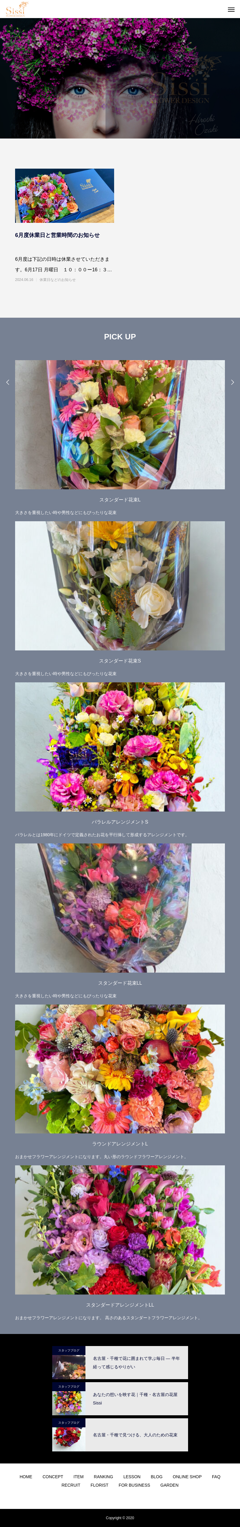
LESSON (132, 1476)
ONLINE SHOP (187, 1476)
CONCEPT (53, 1476)
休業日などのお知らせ (58, 280)
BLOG (156, 1476)
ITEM (78, 1476)
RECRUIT (71, 1485)
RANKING (103, 1476)
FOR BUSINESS (134, 1485)
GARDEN (169, 1485)
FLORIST (99, 1485)
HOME (26, 1476)
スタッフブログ (68, 1350)
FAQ (216, 1476)
